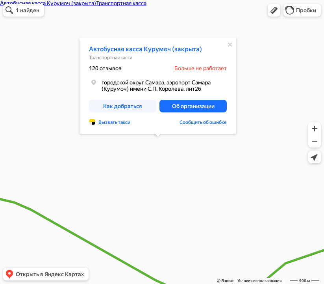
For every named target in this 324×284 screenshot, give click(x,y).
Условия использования (259, 280)
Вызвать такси (114, 122)
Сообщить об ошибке (203, 122)
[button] (274, 10)
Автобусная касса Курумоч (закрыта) (145, 49)
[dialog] (158, 85)
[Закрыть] (230, 44)
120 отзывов (105, 68)
